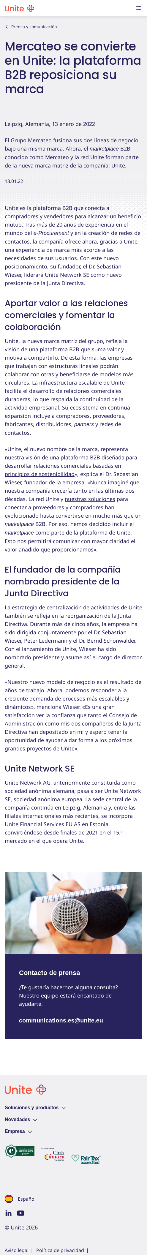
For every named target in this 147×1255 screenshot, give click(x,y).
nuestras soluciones (90, 498)
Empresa (18, 1131)
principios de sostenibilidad (40, 474)
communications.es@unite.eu (61, 1020)
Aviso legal (17, 1250)
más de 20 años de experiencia (75, 224)
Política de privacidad (60, 1250)
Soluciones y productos (35, 1107)
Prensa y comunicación (31, 26)
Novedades (21, 1119)
